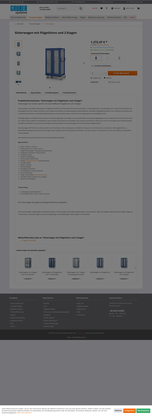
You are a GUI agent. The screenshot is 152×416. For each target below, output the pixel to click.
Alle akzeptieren (143, 411)
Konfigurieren (130, 411)
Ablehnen (118, 411)
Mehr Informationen (24, 413)
